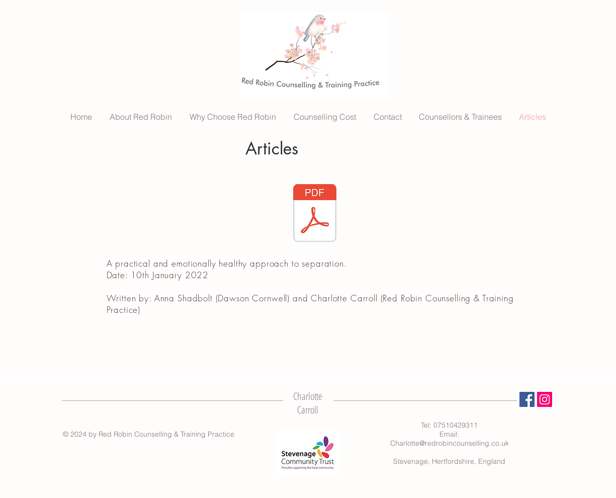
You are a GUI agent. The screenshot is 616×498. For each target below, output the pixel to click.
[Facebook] (527, 399)
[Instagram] (544, 399)
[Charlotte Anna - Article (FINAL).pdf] (315, 214)
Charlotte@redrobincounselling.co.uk (449, 443)
